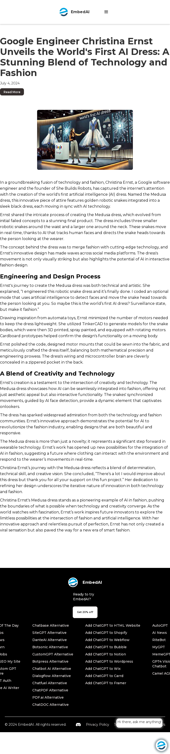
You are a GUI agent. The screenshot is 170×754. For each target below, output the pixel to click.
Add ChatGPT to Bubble (106, 647)
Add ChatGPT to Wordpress (109, 661)
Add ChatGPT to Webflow (107, 640)
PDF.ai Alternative (48, 697)
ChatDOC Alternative (50, 704)
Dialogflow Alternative (51, 676)
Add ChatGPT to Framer (105, 683)
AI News (159, 632)
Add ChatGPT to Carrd (104, 676)
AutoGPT (160, 625)
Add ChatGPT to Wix (103, 668)
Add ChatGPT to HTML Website (112, 625)
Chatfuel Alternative (49, 683)
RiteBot (159, 640)
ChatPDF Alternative (50, 690)
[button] (106, 12)
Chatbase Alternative (50, 625)
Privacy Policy (97, 724)
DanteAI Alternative (49, 640)
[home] (73, 12)
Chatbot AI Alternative (51, 668)
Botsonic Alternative (50, 647)
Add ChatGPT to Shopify (106, 632)
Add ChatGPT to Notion (105, 654)
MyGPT (158, 647)
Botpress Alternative (50, 661)
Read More (12, 92)
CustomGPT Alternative (52, 654)
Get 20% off (85, 612)
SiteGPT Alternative (49, 632)
